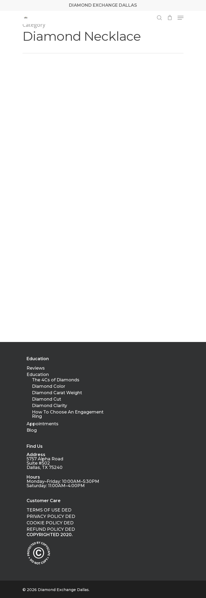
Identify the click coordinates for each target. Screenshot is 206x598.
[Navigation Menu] (180, 17)
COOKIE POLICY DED (50, 523)
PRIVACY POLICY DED (51, 516)
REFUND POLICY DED (51, 529)
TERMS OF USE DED (49, 510)
